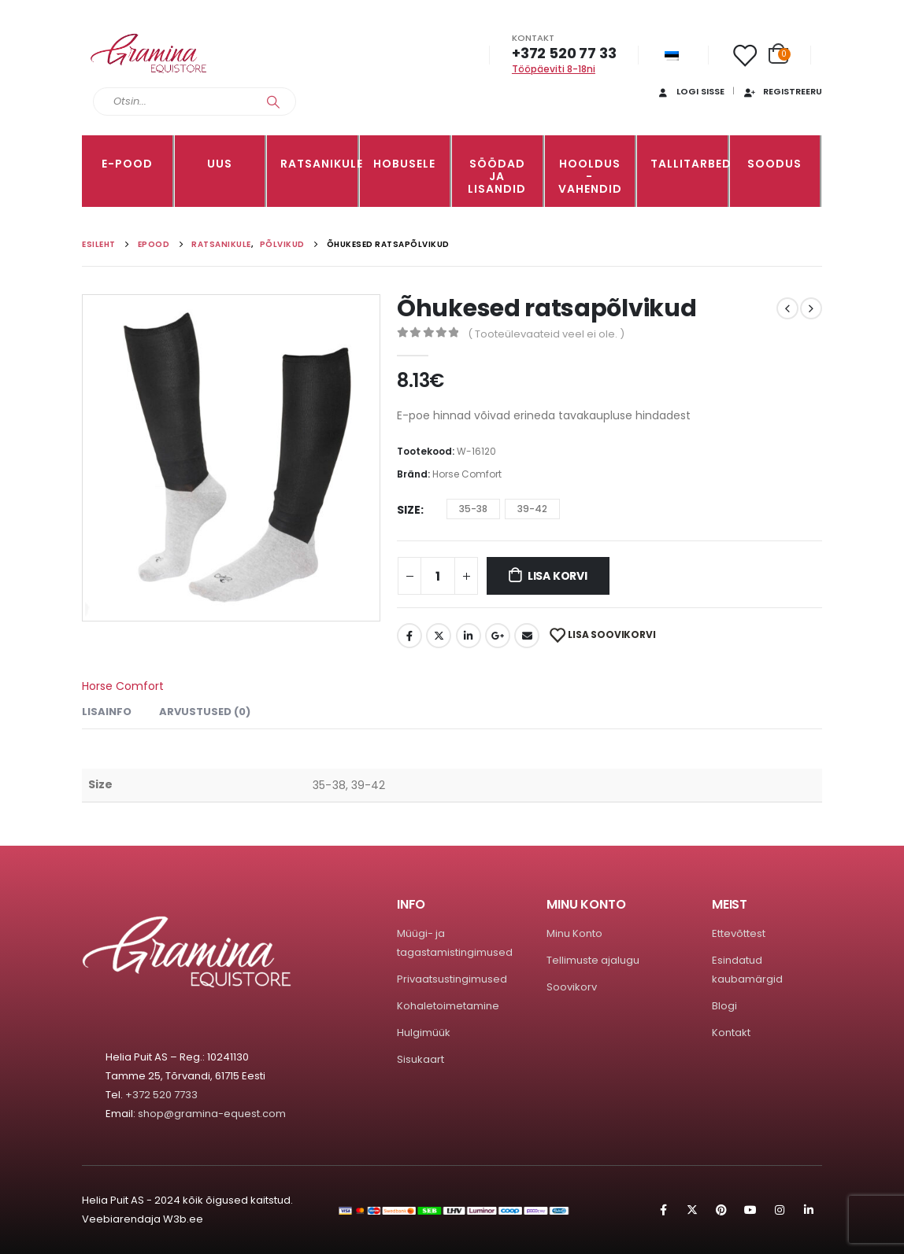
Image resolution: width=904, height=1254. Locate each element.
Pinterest (721, 1210)
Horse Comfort (467, 474)
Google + (497, 635)
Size (409, 510)
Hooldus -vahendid (590, 176)
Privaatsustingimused (452, 979)
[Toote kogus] (438, 576)
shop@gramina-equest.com (212, 1113)
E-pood (127, 164)
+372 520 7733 (161, 1094)
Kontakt (731, 1032)
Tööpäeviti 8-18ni (553, 69)
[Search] (273, 101)
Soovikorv (571, 986)
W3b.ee (183, 1219)
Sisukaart (420, 1059)
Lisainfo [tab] (107, 711)
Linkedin (809, 1210)
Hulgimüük (423, 1032)
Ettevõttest (738, 933)
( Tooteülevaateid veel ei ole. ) (546, 333)
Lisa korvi (557, 576)
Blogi (724, 1005)
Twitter (438, 635)
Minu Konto (574, 933)
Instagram (779, 1210)
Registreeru (782, 91)
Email (526, 635)
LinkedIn (468, 635)
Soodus (774, 164)
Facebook (409, 635)
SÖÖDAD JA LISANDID (497, 176)
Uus (219, 164)
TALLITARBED (689, 164)
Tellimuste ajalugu (592, 960)
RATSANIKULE (319, 164)
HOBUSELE (404, 164)
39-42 (532, 508)
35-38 (473, 508)
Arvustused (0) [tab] (204, 711)
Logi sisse (690, 91)
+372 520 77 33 (564, 53)
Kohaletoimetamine (448, 1005)
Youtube (750, 1210)
